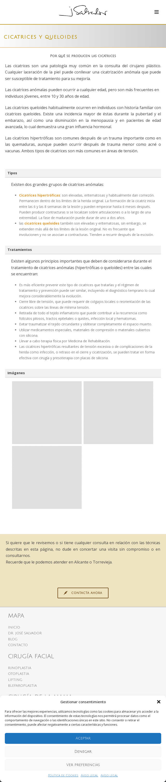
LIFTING (15, 680)
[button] (158, 701)
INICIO (14, 627)
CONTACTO (18, 645)
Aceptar (83, 738)
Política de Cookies (63, 775)
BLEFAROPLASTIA (22, 685)
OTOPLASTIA (18, 674)
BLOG (13, 639)
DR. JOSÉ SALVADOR (25, 633)
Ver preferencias (83, 765)
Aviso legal (89, 775)
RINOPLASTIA (19, 668)
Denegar (83, 751)
